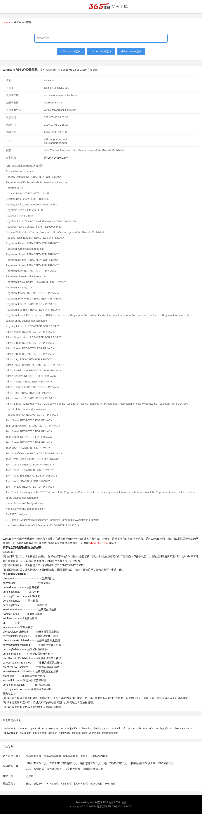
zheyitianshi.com (183, 728)
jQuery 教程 (81, 783)
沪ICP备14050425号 (56, 157)
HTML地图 (120, 802)
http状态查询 (70, 755)
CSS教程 (66, 783)
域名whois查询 (52, 755)
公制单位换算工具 (93, 768)
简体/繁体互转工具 (90, 763)
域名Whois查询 (22, 22)
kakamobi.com (110, 732)
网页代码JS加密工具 (115, 763)
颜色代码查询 (54, 768)
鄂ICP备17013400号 (120, 806)
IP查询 (84, 755)
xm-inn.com (39, 732)
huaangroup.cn (54, 728)
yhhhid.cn (94, 732)
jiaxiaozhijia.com (137, 728)
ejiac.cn (52, 732)
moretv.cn (23, 728)
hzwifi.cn (87, 728)
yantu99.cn (37, 728)
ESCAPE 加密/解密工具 (63, 763)
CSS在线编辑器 (35, 768)
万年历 (30, 776)
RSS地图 (108, 802)
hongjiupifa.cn (72, 728)
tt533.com (25, 732)
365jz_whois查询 (71, 51)
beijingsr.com (101, 728)
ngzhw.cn (64, 732)
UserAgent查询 (99, 755)
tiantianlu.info (118, 728)
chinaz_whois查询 (101, 51)
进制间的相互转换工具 (142, 763)
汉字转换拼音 (72, 768)
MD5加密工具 (166, 763)
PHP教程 (110, 783)
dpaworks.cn (11, 732)
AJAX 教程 (96, 783)
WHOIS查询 (158, 538)
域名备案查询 (33, 755)
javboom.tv (10, 728)
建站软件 (39, 783)
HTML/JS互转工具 (36, 763)
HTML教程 (52, 783)
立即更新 (92, 69)
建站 (28, 783)
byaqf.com (166, 728)
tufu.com (154, 728)
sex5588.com (79, 732)
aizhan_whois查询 (131, 51)
